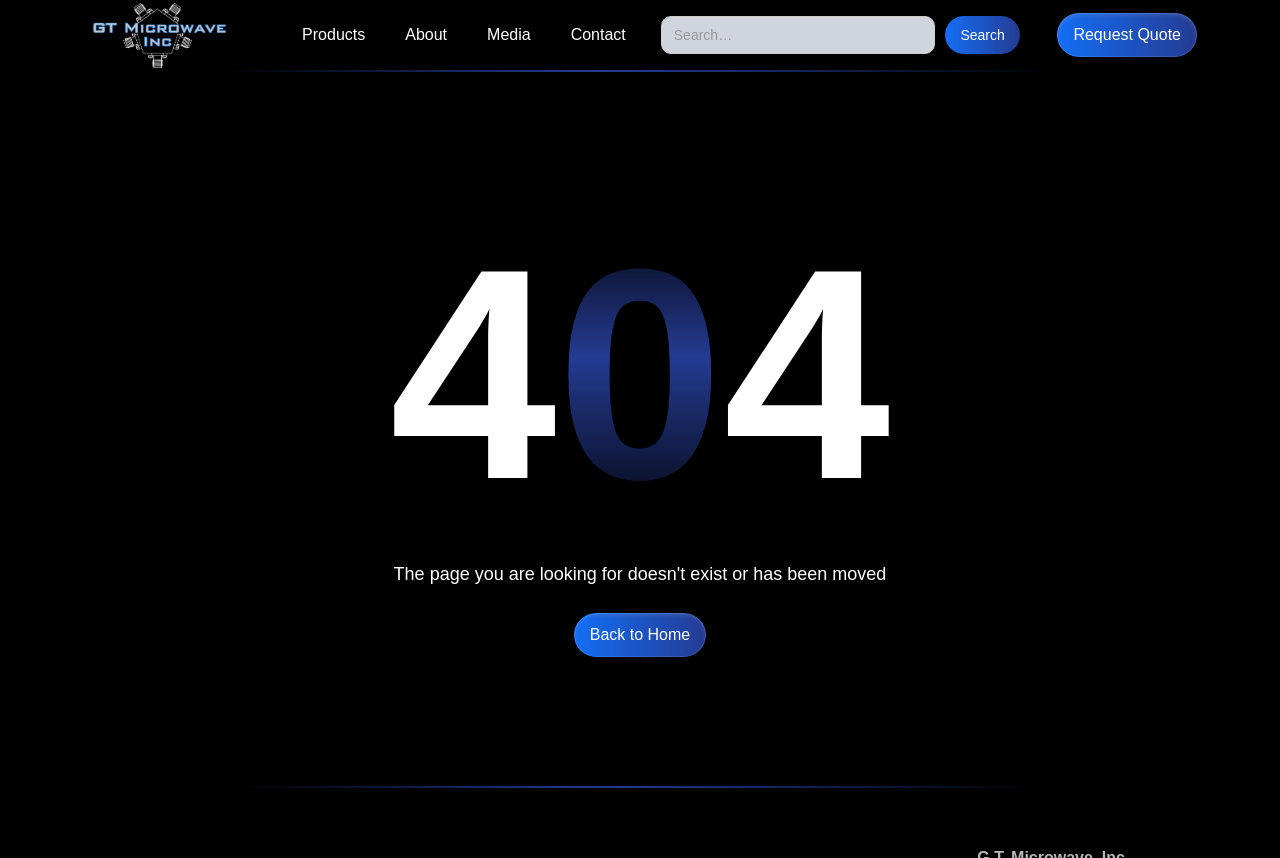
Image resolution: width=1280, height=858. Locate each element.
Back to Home (640, 634)
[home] (159, 35)
